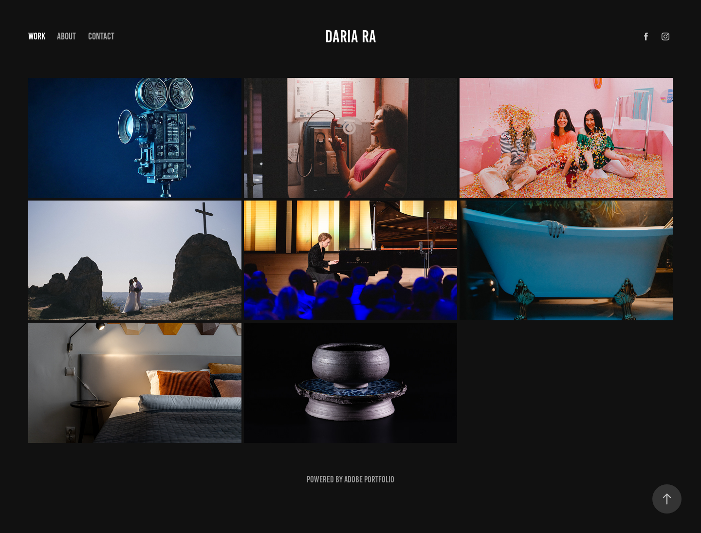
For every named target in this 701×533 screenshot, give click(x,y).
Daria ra (350, 36)
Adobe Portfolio (369, 479)
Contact (101, 36)
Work (36, 36)
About (66, 36)
